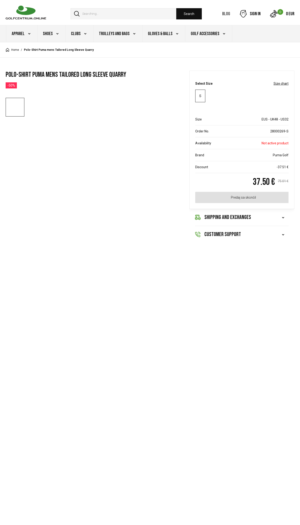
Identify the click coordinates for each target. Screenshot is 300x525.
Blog (226, 13)
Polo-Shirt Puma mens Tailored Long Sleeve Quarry (59, 49)
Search (189, 14)
